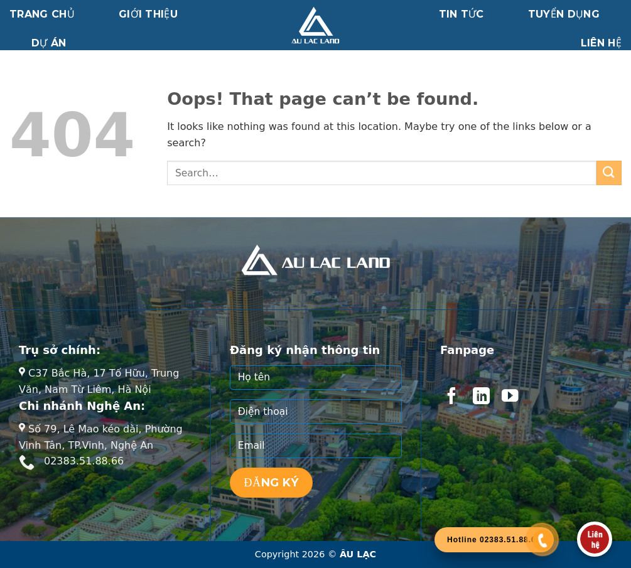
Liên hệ (601, 43)
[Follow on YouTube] (510, 397)
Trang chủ (42, 14)
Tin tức (461, 14)
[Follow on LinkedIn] (481, 397)
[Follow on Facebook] (451, 397)
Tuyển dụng (564, 14)
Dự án (49, 43)
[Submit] (609, 173)
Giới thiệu (148, 14)
